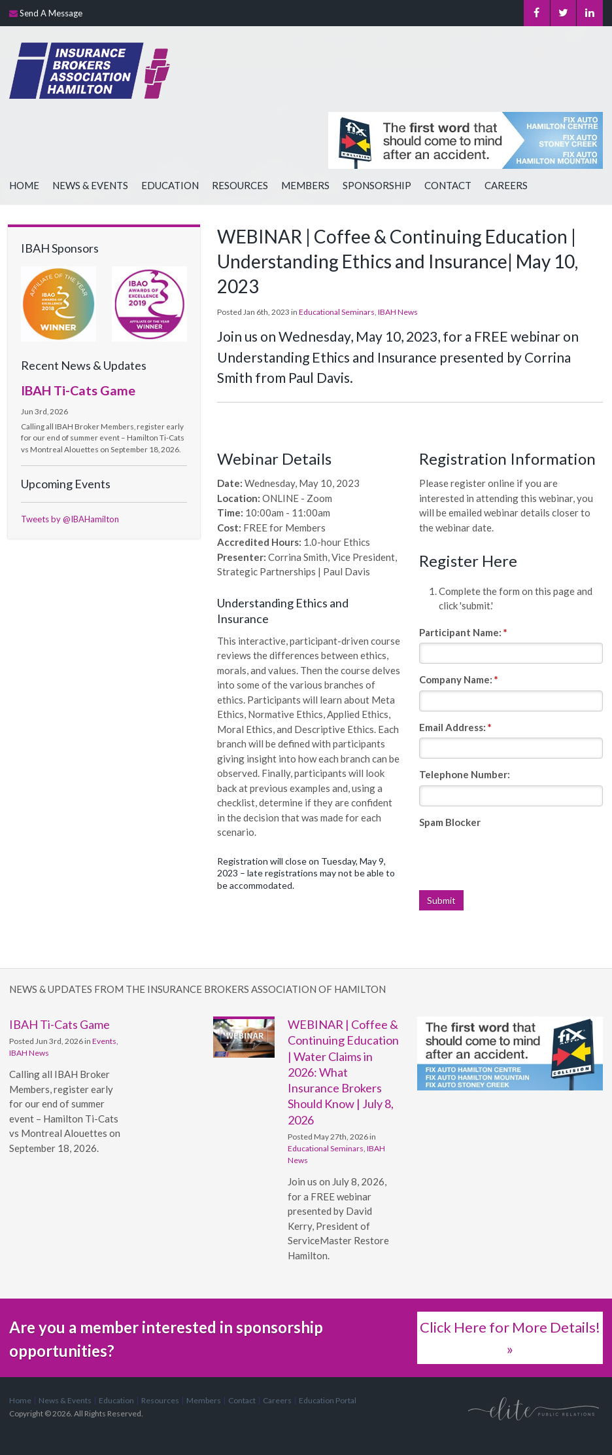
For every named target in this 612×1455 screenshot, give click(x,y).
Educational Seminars (337, 312)
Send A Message (51, 13)
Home (24, 185)
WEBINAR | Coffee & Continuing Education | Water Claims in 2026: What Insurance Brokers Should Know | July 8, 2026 (343, 1072)
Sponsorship (377, 185)
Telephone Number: (464, 774)
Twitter (563, 13)
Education (170, 185)
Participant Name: (463, 632)
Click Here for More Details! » (510, 1337)
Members (305, 185)
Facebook (536, 13)
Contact (447, 185)
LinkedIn (589, 13)
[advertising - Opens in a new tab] (510, 1042)
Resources (240, 185)
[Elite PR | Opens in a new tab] (533, 1408)
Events (104, 1041)
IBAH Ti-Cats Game (78, 390)
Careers (506, 185)
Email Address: (455, 727)
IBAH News (398, 312)
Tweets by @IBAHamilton (70, 519)
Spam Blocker (450, 822)
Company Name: (458, 679)
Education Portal (327, 1400)
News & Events (90, 185)
